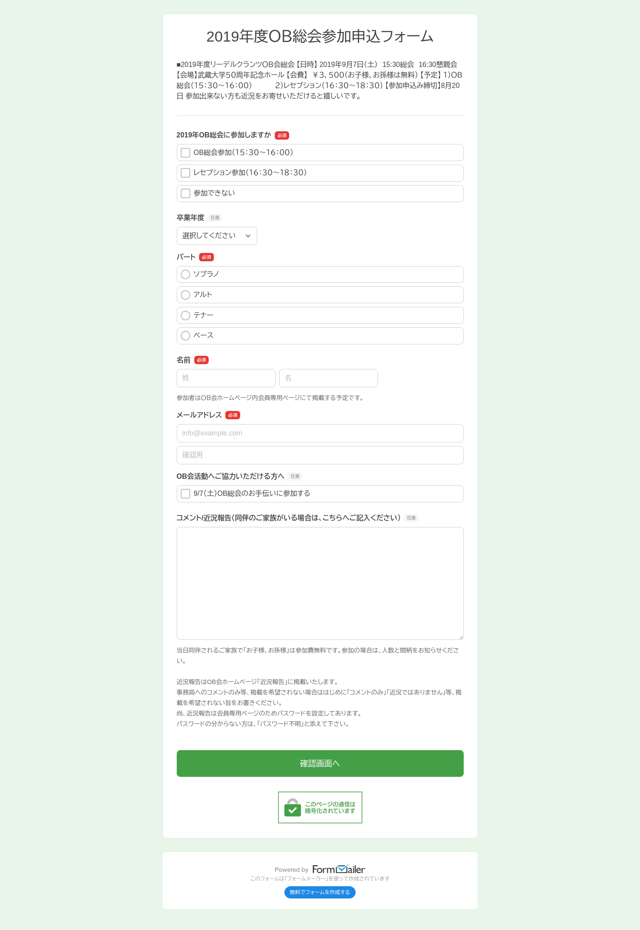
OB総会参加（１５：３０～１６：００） (237, 153)
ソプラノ (200, 274)
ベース (197, 335)
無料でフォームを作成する (320, 892)
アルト (196, 295)
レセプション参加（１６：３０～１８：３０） (244, 173)
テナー (197, 315)
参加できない (208, 193)
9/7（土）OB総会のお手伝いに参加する (246, 493)
